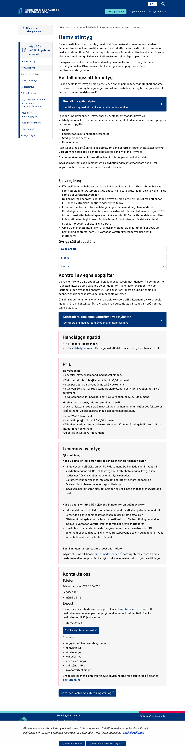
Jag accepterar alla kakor (72, 743)
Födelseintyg (27, 86)
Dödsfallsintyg (28, 93)
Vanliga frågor (28, 135)
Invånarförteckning (31, 122)
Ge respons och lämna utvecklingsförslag (88, 693)
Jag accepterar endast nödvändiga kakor (106, 743)
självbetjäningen (83, 348)
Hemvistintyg (28, 67)
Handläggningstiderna (68, 715)
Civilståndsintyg (29, 80)
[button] (112, 248)
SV (151, 3)
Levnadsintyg (28, 61)
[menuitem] (152, 4)
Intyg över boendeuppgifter (29, 114)
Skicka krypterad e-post (82, 630)
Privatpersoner (67, 27)
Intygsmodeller (29, 129)
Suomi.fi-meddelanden (106, 554)
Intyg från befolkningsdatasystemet (100, 27)
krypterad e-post (131, 609)
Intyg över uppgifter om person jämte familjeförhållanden (33, 103)
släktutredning (72, 679)
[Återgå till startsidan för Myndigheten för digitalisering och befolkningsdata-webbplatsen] (40, 10)
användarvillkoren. (133, 732)
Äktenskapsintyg (30, 74)
